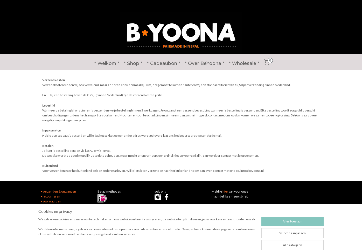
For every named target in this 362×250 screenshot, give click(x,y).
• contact (46, 206)
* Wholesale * (244, 63)
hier (225, 191)
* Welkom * (107, 63)
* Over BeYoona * (205, 63)
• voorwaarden (50, 201)
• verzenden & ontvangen (58, 191)
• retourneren (50, 196)
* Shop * (133, 63)
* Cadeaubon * (163, 63)
